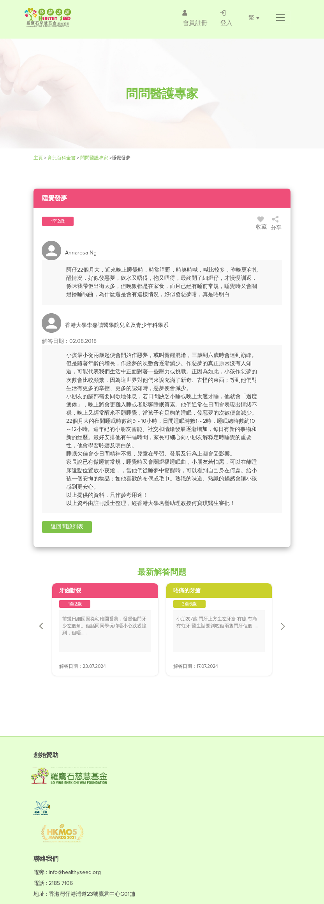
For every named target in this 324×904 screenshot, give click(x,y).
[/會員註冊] (194, 17)
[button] (280, 17)
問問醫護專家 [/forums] (94, 157)
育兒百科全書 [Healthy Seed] (62, 157)
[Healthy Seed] (70, 17)
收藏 (261, 224)
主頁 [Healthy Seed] (38, 157)
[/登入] (226, 17)
